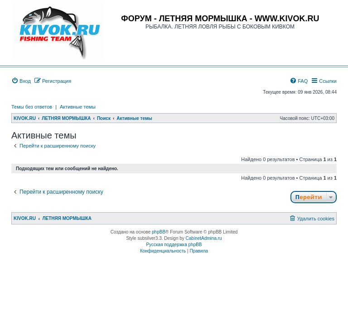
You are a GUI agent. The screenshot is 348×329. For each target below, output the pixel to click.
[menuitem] (21, 81)
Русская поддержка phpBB (174, 244)
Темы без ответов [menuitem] (31, 107)
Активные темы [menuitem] (78, 107)
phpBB (158, 231)
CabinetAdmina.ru (204, 238)
